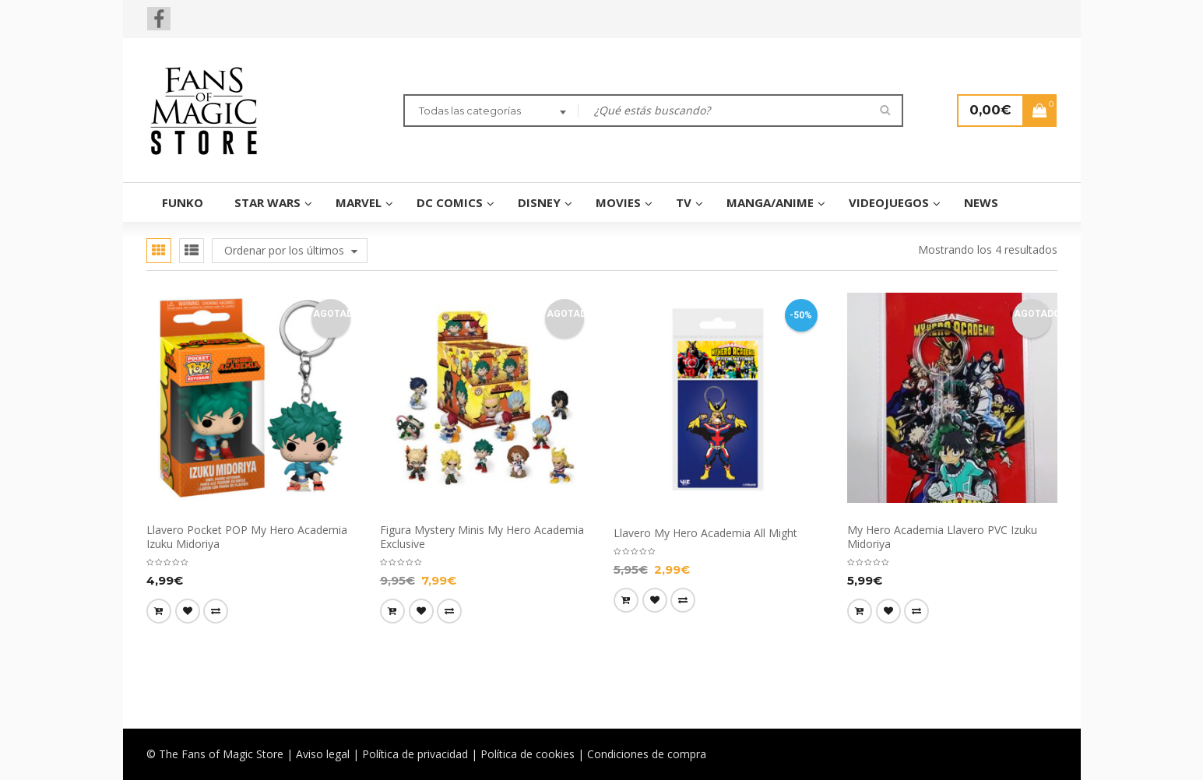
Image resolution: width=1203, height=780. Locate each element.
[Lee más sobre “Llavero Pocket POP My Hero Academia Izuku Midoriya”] (158, 611)
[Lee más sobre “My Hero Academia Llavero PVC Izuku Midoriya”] (859, 611)
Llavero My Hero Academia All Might (705, 532)
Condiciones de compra (646, 754)
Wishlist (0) (933, 16)
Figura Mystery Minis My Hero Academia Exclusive (482, 536)
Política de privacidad (415, 754)
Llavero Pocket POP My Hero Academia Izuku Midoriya (246, 536)
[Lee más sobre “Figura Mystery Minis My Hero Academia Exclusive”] (392, 611)
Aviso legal (323, 754)
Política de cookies (527, 754)
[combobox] (491, 112)
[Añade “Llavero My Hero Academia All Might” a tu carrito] (626, 600)
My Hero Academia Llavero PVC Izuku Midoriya (942, 536)
